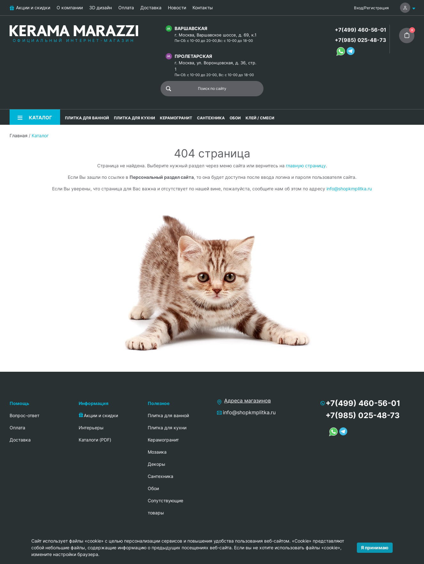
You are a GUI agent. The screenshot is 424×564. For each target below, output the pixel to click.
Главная (18, 135)
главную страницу (306, 165)
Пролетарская (193, 56)
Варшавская (191, 28)
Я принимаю (375, 547)
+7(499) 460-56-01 (360, 30)
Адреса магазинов (247, 400)
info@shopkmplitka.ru (349, 188)
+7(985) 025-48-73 (360, 40)
